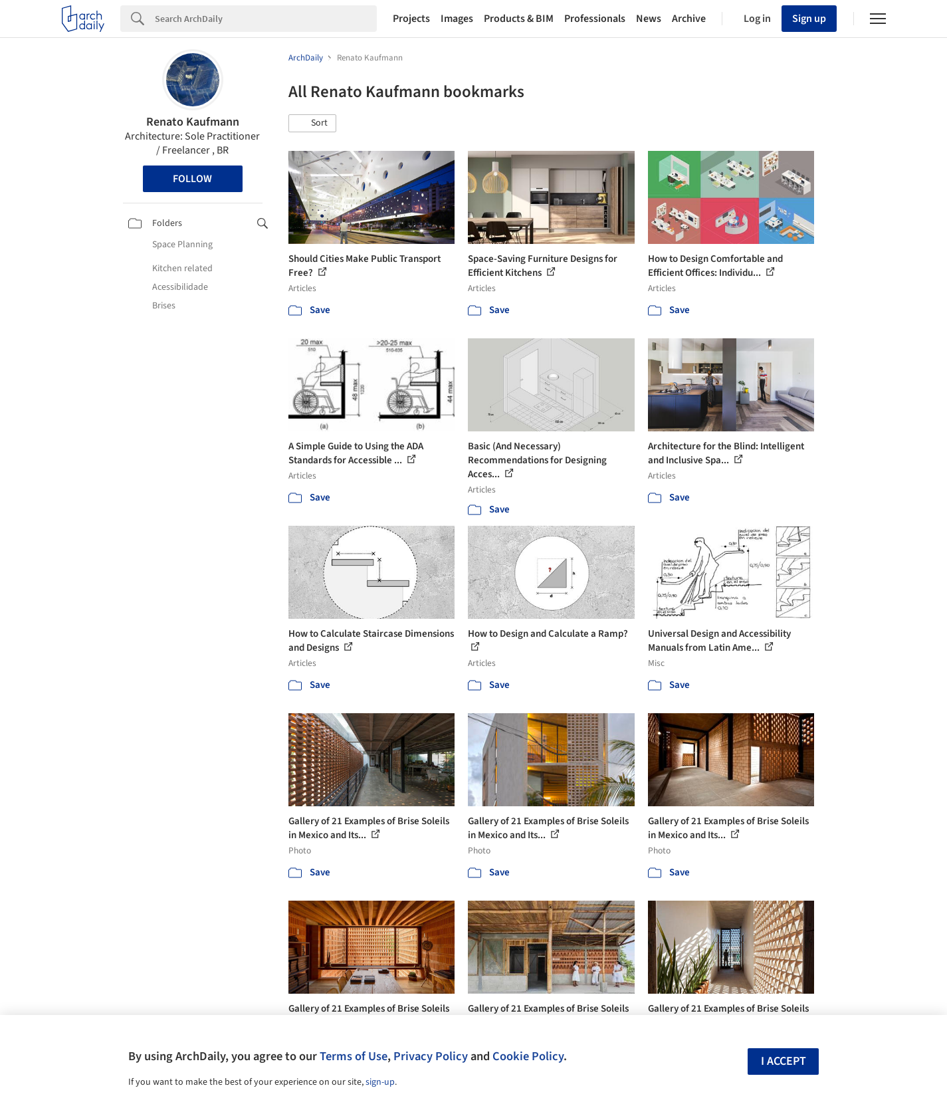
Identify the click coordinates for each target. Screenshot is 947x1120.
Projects (411, 18)
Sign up (809, 18)
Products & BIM (519, 18)
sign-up (380, 1082)
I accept (783, 1061)
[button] (312, 123)
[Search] (266, 18)
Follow (192, 178)
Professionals (594, 18)
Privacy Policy (430, 1056)
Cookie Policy (528, 1056)
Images (457, 18)
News (648, 18)
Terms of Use (353, 1056)
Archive (689, 18)
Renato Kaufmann (192, 122)
